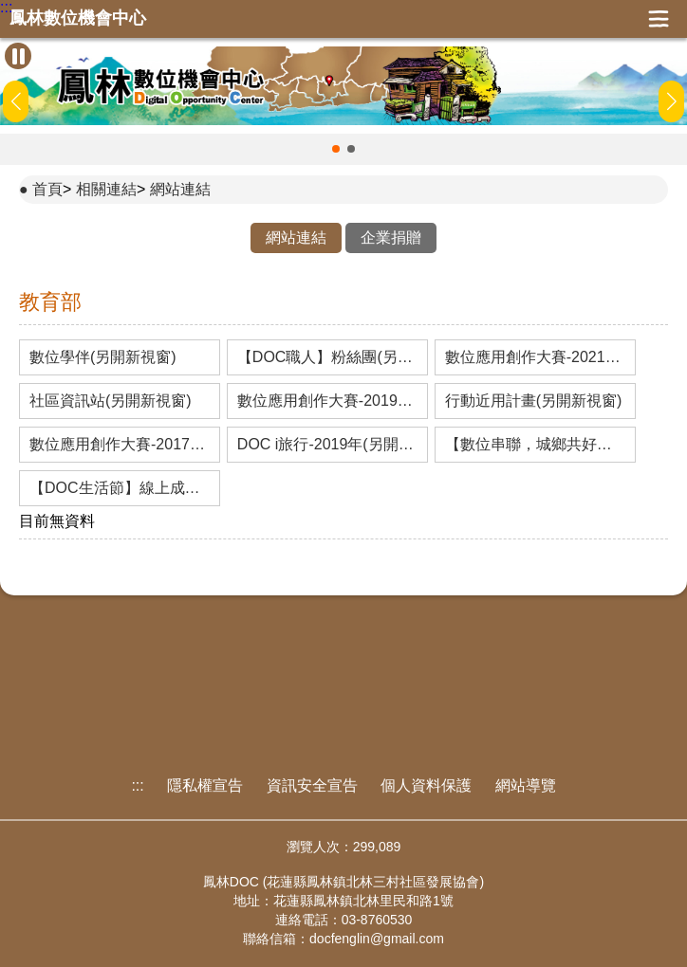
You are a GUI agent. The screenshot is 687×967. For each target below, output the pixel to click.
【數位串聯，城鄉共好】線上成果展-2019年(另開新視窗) (535, 444)
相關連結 (106, 189)
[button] (336, 149)
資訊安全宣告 (312, 785)
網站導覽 (525, 785)
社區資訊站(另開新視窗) (110, 401)
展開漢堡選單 (658, 19)
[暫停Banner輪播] (18, 56)
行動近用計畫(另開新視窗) (533, 401)
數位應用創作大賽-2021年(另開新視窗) (535, 357)
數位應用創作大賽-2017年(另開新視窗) (119, 444)
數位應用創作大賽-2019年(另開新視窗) (327, 401)
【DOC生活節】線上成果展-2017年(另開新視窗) (119, 488)
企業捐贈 (391, 237)
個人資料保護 (426, 785)
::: (6, 7)
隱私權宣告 (205, 785)
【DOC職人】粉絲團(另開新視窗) (327, 357)
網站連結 (180, 189)
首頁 (47, 189)
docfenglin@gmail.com (376, 938)
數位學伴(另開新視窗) (102, 357)
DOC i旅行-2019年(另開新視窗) (327, 444)
